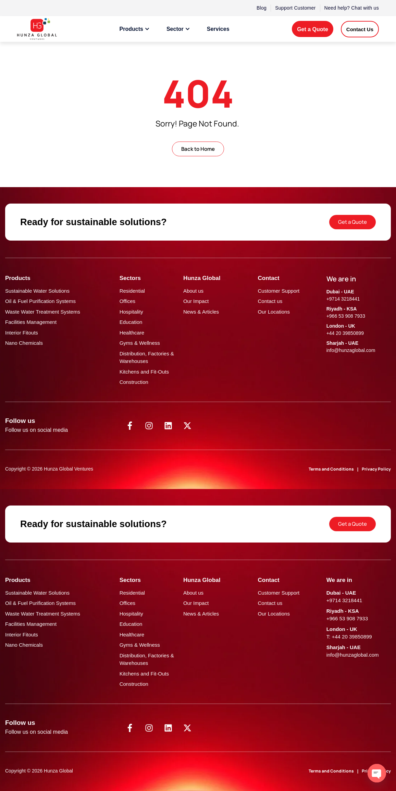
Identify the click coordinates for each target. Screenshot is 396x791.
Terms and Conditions (331, 469)
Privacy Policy (376, 469)
